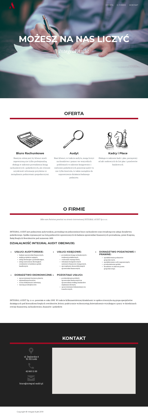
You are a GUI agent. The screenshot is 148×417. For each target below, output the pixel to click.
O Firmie (121, 7)
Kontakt (133, 7)
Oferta (109, 7)
